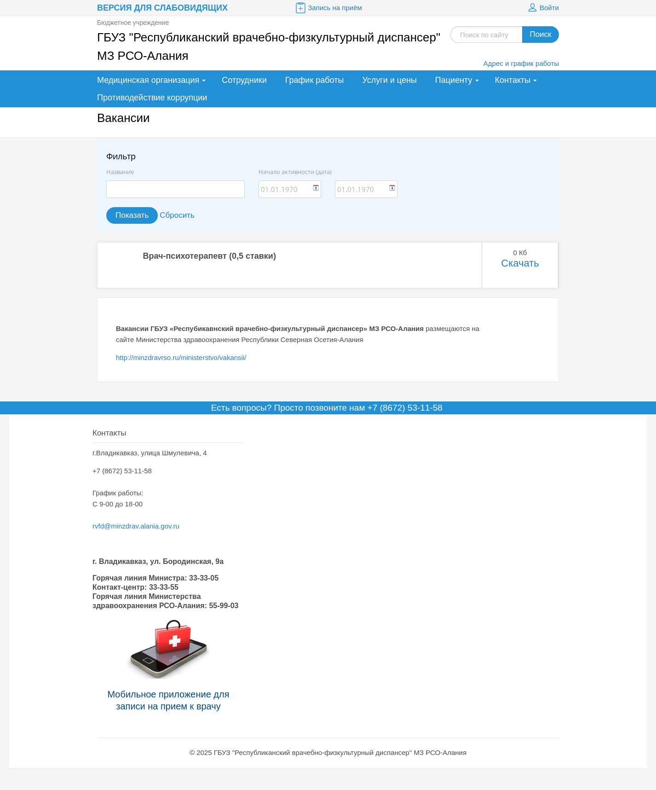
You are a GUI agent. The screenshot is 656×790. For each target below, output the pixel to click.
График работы (314, 80)
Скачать (520, 263)
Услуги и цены (389, 80)
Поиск (540, 34)
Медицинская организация (148, 80)
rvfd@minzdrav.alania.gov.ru (135, 526)
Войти (542, 8)
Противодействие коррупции (152, 97)
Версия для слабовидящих (162, 7)
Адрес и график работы (521, 63)
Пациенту (453, 80)
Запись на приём (328, 8)
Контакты (513, 80)
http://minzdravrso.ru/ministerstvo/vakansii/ (181, 357)
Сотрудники (244, 80)
